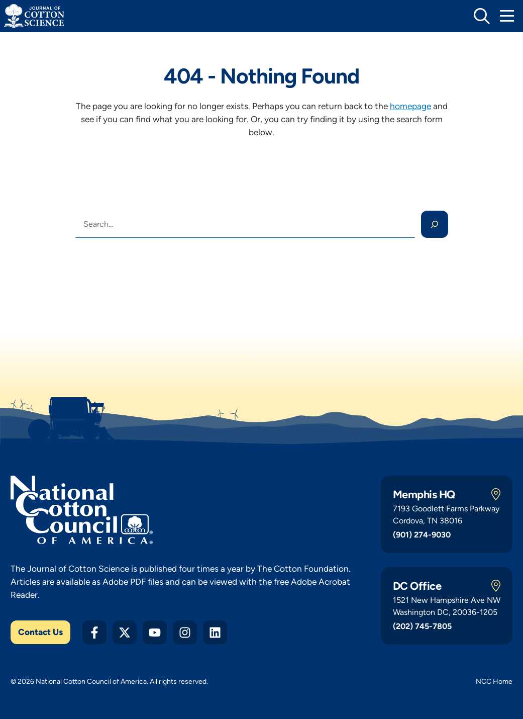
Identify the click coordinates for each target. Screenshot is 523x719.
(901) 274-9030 (422, 535)
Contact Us (40, 632)
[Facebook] (94, 632)
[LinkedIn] (215, 632)
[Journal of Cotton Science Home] (34, 16)
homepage (410, 106)
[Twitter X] (125, 632)
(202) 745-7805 (422, 626)
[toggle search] (482, 16)
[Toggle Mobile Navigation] (507, 16)
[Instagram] (185, 632)
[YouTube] (155, 632)
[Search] (434, 224)
